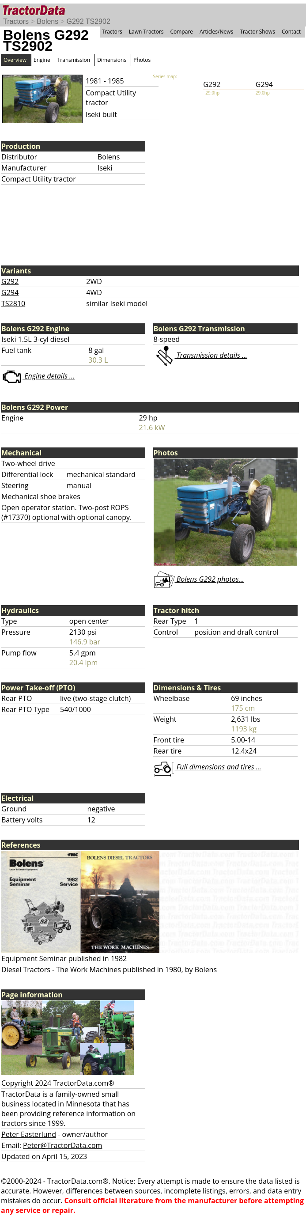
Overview (15, 60)
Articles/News (216, 31)
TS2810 (13, 303)
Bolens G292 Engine (35, 328)
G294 (10, 292)
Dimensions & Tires (187, 688)
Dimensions (111, 60)
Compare (181, 31)
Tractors (16, 21)
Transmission (73, 60)
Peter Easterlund (28, 1134)
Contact (291, 31)
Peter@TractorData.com (62, 1145)
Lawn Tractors (146, 31)
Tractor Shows (257, 31)
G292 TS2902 (88, 21)
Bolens (47, 21)
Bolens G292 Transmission (199, 328)
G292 (10, 281)
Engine (42, 60)
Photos (142, 60)
